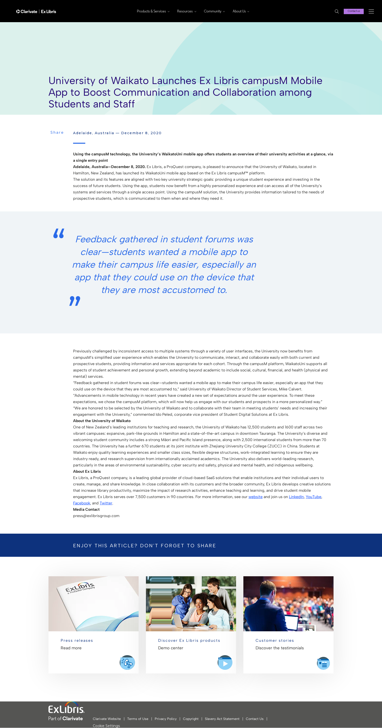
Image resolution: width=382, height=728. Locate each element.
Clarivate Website (107, 718)
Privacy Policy (166, 718)
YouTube (313, 496)
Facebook (81, 503)
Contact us (354, 11)
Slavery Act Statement (222, 718)
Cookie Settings (106, 726)
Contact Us (255, 718)
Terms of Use (137, 718)
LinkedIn (296, 496)
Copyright (191, 718)
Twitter (106, 503)
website (255, 496)
